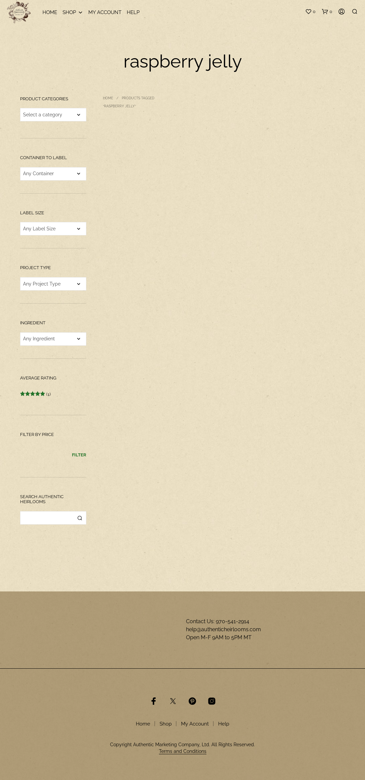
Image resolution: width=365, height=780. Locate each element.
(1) (35, 394)
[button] (310, 11)
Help (133, 12)
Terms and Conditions (182, 751)
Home (49, 12)
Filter (79, 454)
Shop (73, 12)
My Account (104, 12)
